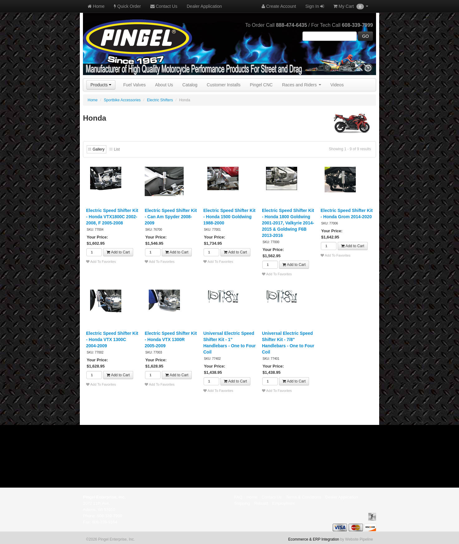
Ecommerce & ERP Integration (313, 539)
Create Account (279, 6)
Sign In (314, 6)
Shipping (242, 503)
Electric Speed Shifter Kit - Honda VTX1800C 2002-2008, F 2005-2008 (112, 216)
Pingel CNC (261, 84)
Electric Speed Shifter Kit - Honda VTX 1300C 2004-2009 (112, 339)
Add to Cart (118, 252)
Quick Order (127, 6)
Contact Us (163, 6)
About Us (164, 84)
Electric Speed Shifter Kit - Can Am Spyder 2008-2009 (171, 216)
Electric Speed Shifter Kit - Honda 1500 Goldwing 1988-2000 (229, 216)
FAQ (238, 497)
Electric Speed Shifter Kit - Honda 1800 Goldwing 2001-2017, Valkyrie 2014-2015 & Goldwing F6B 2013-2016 (288, 223)
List (117, 149)
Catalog (189, 84)
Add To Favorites (101, 261)
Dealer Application (204, 6)
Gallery (98, 149)
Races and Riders (301, 84)
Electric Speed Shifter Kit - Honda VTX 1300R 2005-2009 (171, 339)
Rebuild (261, 503)
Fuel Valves (134, 84)
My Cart (350, 6)
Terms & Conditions (303, 497)
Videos (337, 84)
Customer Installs (223, 84)
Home (96, 6)
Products (100, 84)
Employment (283, 503)
